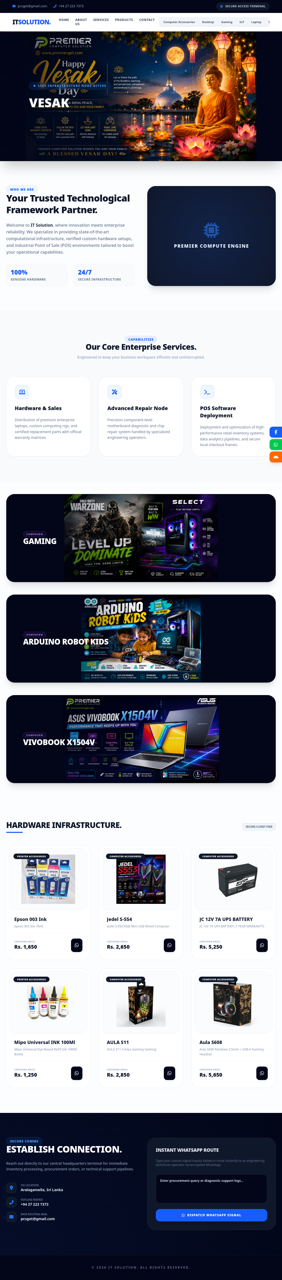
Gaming (226, 22)
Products (124, 20)
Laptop (256, 22)
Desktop (208, 22)
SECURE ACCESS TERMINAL (243, 6)
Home (64, 20)
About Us (81, 22)
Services (101, 20)
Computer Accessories (179, 22)
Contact (147, 20)
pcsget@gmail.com (29, 6)
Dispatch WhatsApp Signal (211, 1215)
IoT (241, 22)
